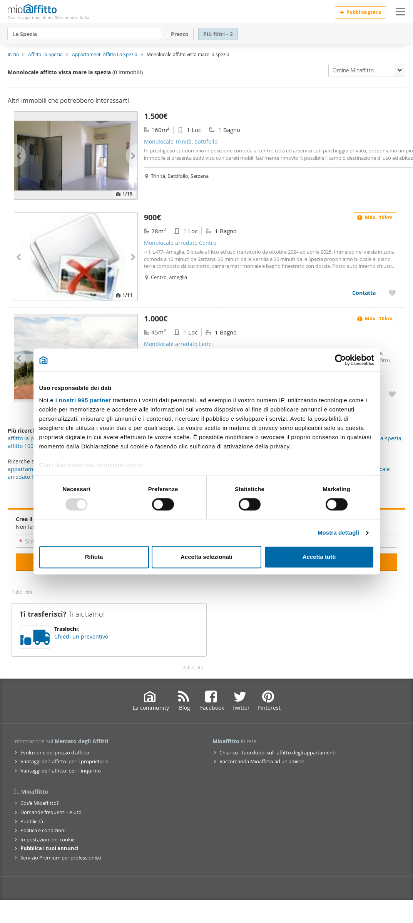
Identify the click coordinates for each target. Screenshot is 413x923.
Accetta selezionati (206, 557)
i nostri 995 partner (83, 400)
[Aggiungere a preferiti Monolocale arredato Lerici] (392, 394)
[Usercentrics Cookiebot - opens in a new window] (340, 360)
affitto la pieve (26, 438)
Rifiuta (94, 557)
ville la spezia (384, 438)
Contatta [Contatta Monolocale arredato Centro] (364, 292)
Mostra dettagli (338, 532)
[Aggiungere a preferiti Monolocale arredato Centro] (392, 292)
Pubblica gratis (360, 12)
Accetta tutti (319, 557)
